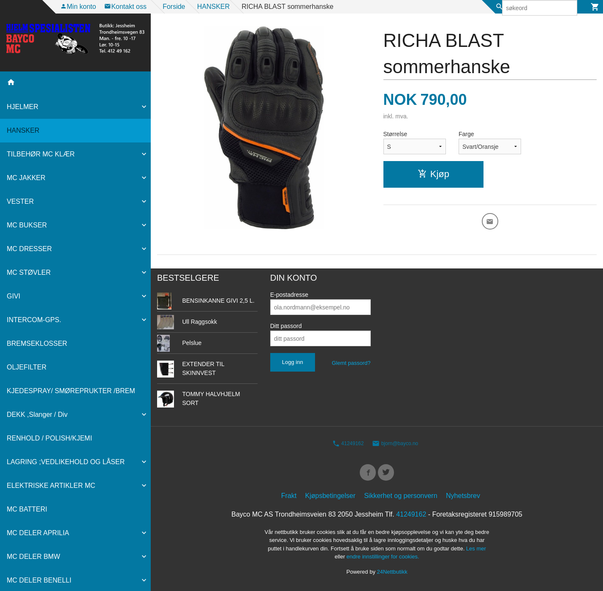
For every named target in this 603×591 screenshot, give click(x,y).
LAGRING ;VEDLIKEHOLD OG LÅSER (66, 461)
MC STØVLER (29, 272)
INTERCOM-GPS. (34, 319)
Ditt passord (286, 326)
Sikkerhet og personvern (400, 497)
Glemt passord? (351, 363)
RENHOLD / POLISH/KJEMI (49, 438)
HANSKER (23, 130)
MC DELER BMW (33, 556)
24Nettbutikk (392, 574)
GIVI (13, 296)
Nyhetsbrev (463, 497)
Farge (466, 134)
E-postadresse (289, 294)
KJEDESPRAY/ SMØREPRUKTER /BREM (71, 390)
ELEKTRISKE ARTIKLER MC (51, 485)
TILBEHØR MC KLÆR (41, 154)
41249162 (348, 443)
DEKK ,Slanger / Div (37, 414)
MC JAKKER (26, 177)
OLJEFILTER (26, 367)
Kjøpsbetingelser (330, 497)
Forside (174, 6)
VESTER (20, 201)
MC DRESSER (29, 248)
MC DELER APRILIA (38, 532)
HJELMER (22, 106)
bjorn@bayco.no (395, 443)
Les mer (476, 550)
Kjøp (433, 174)
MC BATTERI (27, 509)
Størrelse (395, 134)
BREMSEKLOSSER (37, 343)
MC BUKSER (27, 225)
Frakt (288, 497)
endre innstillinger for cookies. (383, 559)
